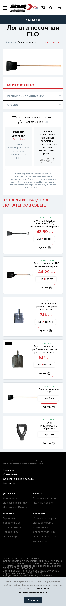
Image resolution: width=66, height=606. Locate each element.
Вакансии (8, 470)
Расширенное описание (34, 96)
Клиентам (39, 513)
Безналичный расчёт (45, 498)
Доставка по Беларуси (16, 507)
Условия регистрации (45, 518)
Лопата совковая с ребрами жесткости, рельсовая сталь (44, 349)
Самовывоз (10, 498)
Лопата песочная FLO (48, 391)
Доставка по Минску (15, 502)
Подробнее (19, 139)
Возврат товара (12, 527)
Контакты (9, 483)
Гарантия (8, 513)
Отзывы (34, 105)
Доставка (9, 493)
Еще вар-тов (44, 239)
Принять (33, 600)
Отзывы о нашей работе (18, 479)
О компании (10, 474)
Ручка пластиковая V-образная (49, 425)
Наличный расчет (43, 502)
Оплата (37, 493)
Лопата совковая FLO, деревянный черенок (46, 265)
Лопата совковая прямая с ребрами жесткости (46, 306)
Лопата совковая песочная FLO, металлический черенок (45, 223)
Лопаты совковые (27, 42)
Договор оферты (43, 522)
